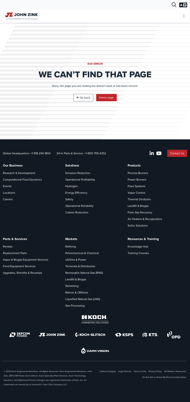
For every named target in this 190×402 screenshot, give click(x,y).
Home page (106, 97)
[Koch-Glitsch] (90, 335)
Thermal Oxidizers (139, 199)
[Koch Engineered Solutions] (95, 319)
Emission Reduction (77, 173)
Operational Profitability (80, 179)
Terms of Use (140, 371)
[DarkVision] (95, 350)
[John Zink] (52, 335)
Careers (8, 199)
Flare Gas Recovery (140, 212)
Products (134, 165)
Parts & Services (15, 239)
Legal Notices (124, 371)
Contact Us (177, 153)
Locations (9, 193)
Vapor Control (136, 193)
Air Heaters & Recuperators (145, 219)
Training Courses (138, 253)
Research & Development (19, 173)
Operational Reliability (79, 206)
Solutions (72, 165)
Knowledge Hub (138, 246)
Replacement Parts (15, 253)
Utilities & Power (75, 260)
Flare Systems (136, 186)
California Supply (107, 371)
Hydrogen (71, 186)
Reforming (72, 286)
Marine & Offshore (76, 292)
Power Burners (137, 179)
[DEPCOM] (19, 334)
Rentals (7, 246)
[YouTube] (158, 153)
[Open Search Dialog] (174, 4)
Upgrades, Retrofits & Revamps (22, 273)
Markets (71, 239)
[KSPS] (124, 335)
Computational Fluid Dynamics (22, 179)
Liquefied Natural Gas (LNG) (82, 299)
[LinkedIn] (152, 153)
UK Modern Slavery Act (175, 371)
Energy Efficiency (76, 193)
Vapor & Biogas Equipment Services (25, 260)
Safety (69, 199)
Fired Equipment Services (19, 266)
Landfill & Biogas (138, 206)
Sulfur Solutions (138, 225)
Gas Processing (75, 306)
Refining (70, 246)
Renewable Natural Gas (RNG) (84, 273)
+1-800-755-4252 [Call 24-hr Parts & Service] (95, 153)
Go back (83, 98)
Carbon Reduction (76, 212)
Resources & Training (143, 239)
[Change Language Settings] (183, 4)
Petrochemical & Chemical (82, 253)
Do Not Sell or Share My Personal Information (164, 377)
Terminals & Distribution (80, 266)
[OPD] (174, 335)
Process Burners (138, 173)
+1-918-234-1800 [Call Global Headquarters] (40, 153)
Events (7, 186)
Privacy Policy (155, 371)
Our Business (13, 165)
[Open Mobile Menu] (184, 16)
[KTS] (150, 334)
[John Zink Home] (21, 16)
